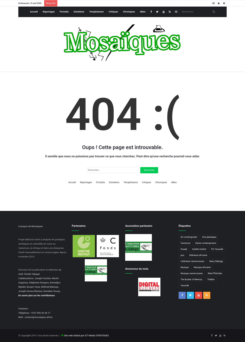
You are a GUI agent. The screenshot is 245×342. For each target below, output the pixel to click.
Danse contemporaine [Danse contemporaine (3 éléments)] (205, 243)
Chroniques (129, 11)
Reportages (49, 11)
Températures (96, 11)
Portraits (64, 11)
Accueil (34, 11)
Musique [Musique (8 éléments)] (185, 267)
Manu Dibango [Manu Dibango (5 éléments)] (216, 261)
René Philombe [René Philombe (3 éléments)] (215, 273)
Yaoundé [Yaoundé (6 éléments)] (185, 285)
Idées (143, 11)
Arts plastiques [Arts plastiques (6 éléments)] (209, 237)
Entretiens (79, 11)
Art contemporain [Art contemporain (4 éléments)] (189, 237)
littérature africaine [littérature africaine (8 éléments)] (198, 255)
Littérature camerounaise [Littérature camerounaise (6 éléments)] (192, 261)
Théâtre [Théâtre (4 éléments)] (211, 279)
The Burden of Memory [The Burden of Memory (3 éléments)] (191, 279)
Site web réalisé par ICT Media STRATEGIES (86, 335)
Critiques (113, 11)
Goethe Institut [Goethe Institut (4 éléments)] (199, 249)
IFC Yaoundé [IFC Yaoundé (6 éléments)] (217, 249)
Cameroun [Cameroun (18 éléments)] (185, 243)
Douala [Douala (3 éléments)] (184, 249)
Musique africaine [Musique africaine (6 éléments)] (202, 267)
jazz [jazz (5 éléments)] (182, 255)
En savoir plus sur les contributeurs (36, 295)
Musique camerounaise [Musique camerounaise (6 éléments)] (192, 273)
